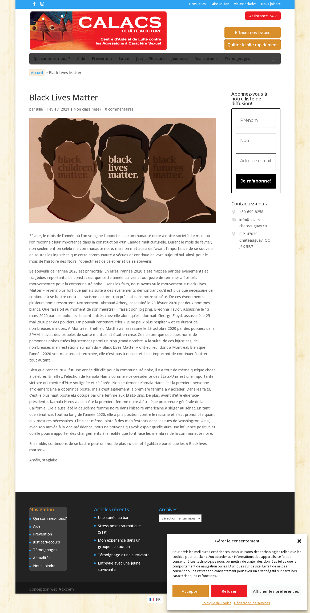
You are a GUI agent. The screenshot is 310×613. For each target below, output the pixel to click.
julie (39, 109)
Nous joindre (271, 4)
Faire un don (220, 4)
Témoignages (237, 59)
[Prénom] (256, 120)
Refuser (229, 591)
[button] (299, 541)
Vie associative (245, 4)
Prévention (102, 59)
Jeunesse (179, 59)
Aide (81, 59)
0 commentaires (119, 109)
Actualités (41, 557)
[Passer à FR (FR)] (155, 599)
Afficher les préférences (276, 591)
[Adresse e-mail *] (256, 160)
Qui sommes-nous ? (51, 59)
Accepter (190, 591)
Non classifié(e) (87, 109)
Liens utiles (197, 4)
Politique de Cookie (216, 603)
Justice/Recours (150, 59)
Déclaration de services (252, 603)
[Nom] (256, 140)
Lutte (124, 59)
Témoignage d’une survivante (124, 554)
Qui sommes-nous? (50, 518)
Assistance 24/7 (263, 15)
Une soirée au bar (113, 517)
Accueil (37, 72)
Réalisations (206, 59)
